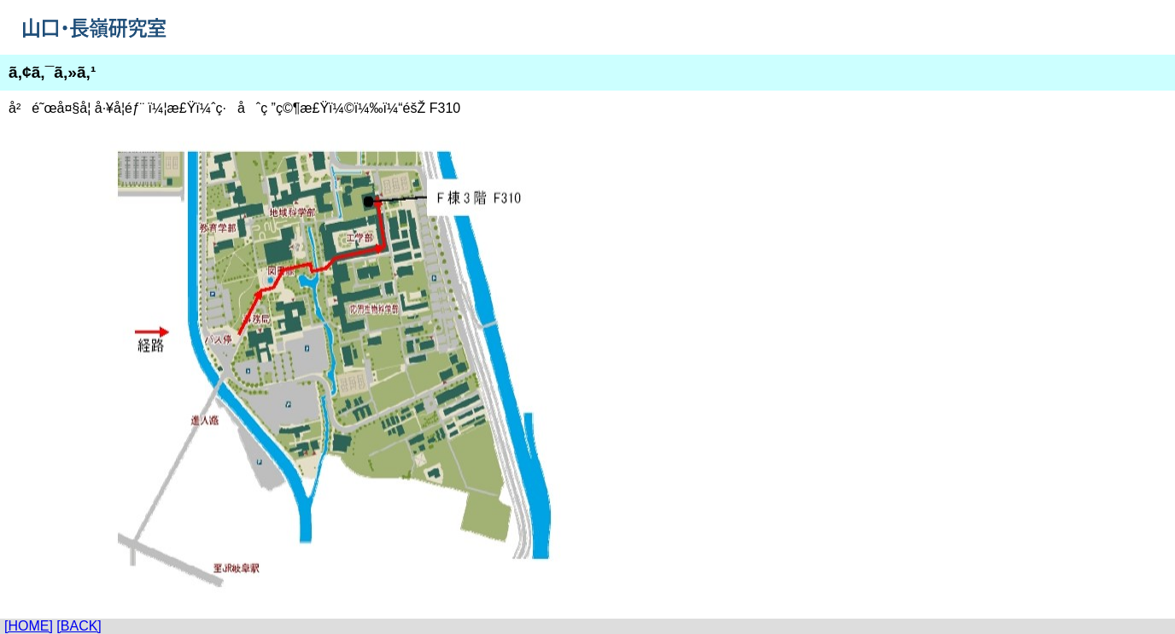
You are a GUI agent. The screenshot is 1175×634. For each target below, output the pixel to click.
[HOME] (28, 626)
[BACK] (78, 626)
